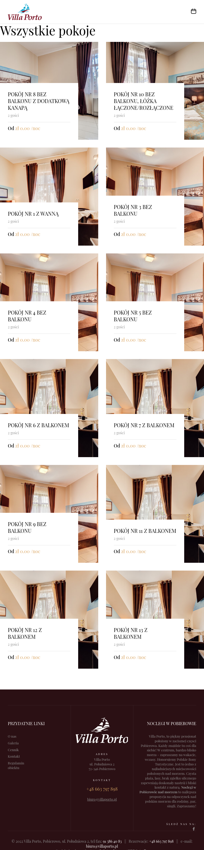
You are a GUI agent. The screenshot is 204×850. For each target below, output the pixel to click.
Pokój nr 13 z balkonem (130, 633)
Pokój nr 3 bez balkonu (133, 210)
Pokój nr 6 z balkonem (38, 425)
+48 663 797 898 (161, 841)
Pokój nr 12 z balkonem (25, 633)
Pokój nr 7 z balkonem (144, 425)
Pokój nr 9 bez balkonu (27, 527)
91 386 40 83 (112, 841)
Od (11, 128)
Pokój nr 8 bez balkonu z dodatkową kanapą (38, 101)
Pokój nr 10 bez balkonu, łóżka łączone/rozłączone (144, 101)
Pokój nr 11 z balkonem (145, 530)
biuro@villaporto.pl (102, 846)
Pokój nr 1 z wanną (33, 213)
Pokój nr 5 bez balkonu (133, 316)
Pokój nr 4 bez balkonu (27, 316)
